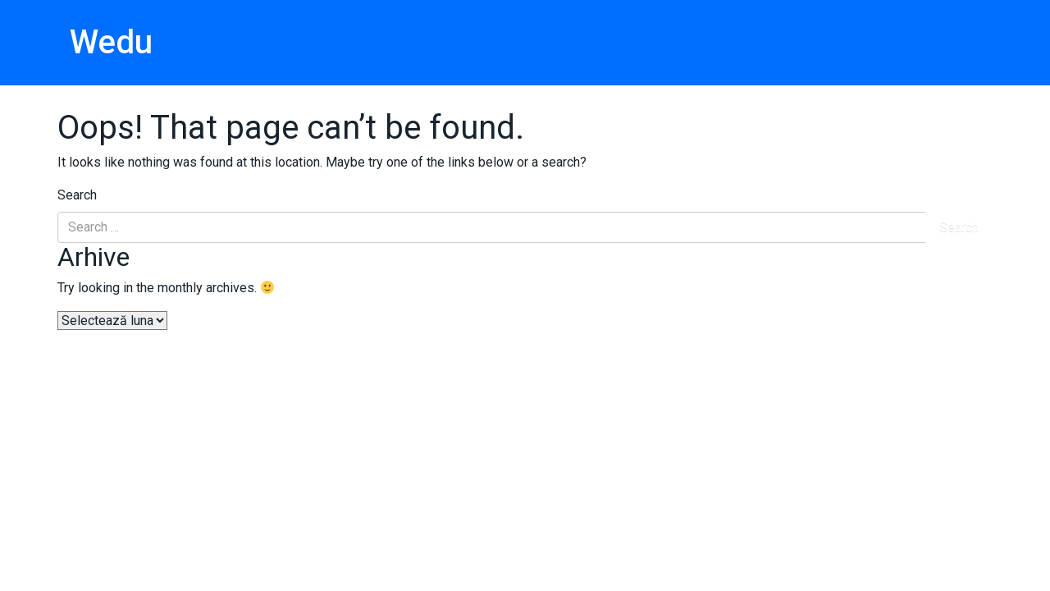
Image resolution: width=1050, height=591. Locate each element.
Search (77, 195)
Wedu (111, 42)
